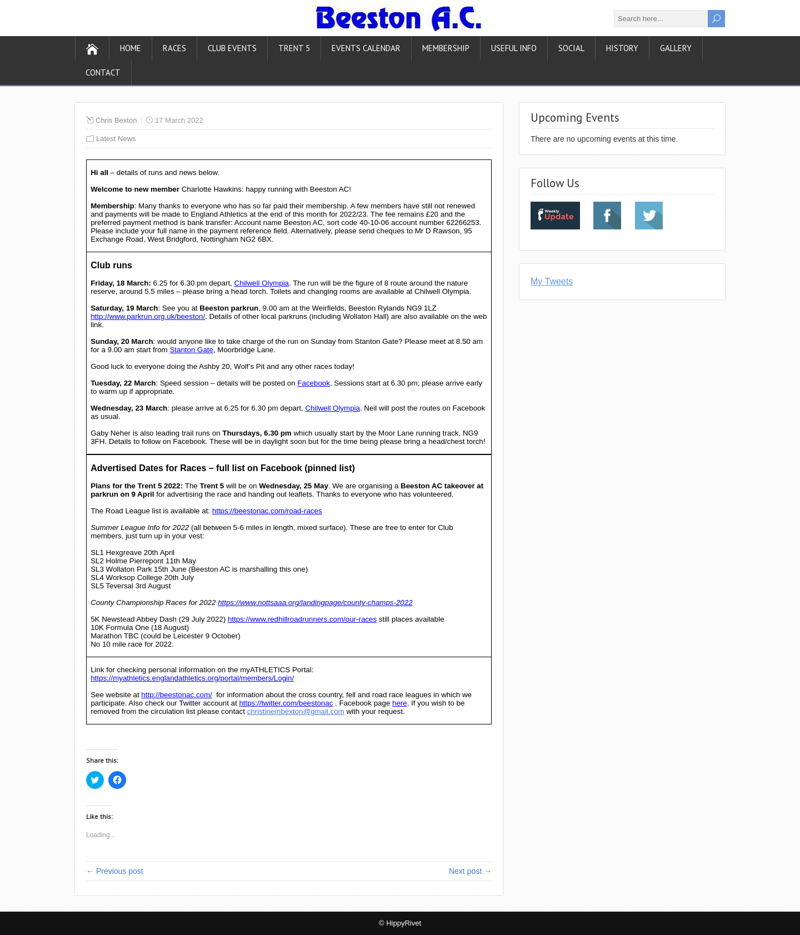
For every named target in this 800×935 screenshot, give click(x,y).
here (399, 703)
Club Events (232, 48)
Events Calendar (366, 48)
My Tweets (552, 281)
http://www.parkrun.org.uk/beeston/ (148, 316)
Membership (445, 48)
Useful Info (514, 48)
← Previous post (114, 871)
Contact (103, 72)
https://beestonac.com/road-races (267, 511)
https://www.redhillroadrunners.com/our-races (302, 619)
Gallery (676, 48)
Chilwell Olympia (261, 283)
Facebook (313, 383)
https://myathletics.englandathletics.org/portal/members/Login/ (192, 678)
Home (130, 48)
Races (174, 48)
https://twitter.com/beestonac (286, 703)
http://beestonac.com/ (176, 695)
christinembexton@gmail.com (295, 711)
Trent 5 (294, 48)
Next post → (470, 871)
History (622, 48)
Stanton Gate (191, 350)
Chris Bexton (116, 120)
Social (571, 48)
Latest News (116, 138)
